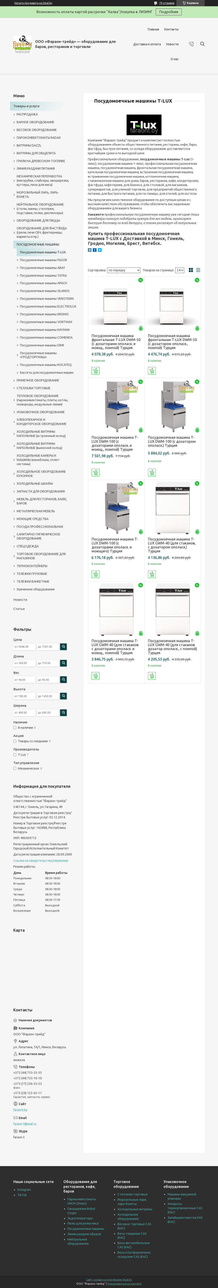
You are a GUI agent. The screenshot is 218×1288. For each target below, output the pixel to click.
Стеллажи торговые (132, 1194)
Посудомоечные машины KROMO (44, 314)
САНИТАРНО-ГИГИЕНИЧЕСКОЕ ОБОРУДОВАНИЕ (38, 536)
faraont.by (20, 1110)
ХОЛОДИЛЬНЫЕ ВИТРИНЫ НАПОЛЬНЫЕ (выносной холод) (39, 446)
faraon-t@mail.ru (24, 1124)
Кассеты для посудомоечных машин (46, 372)
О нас (175, 59)
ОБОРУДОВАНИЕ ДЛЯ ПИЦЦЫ (38, 220)
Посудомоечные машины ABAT (42, 268)
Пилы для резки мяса (83, 1223)
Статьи (19, 609)
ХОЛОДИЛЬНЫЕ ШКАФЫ (35, 483)
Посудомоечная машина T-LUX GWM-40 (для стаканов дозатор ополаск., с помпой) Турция (172, 647)
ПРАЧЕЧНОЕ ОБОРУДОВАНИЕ (38, 380)
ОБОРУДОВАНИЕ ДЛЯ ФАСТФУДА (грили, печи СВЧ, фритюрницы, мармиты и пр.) (42, 232)
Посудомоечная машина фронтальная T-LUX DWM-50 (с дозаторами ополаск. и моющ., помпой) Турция (116, 342)
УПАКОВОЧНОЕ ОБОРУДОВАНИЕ (41, 412)
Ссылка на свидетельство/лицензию (40, 860)
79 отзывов (166, 3)
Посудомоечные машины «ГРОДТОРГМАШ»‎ (38, 355)
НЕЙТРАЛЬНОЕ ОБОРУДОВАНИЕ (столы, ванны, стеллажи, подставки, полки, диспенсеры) (40, 209)
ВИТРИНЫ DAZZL (29, 145)
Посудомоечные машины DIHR (42, 345)
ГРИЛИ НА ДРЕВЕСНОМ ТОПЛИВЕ (41, 161)
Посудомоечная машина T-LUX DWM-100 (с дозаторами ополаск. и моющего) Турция (115, 545)
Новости (172, 44)
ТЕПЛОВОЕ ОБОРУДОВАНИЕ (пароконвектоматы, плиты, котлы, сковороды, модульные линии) (42, 400)
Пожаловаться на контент (124, 1283)
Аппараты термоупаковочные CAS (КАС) (185, 1208)
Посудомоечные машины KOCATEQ (46, 365)
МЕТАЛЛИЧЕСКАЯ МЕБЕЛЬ (36, 511)
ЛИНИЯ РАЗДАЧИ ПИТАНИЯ (36, 168)
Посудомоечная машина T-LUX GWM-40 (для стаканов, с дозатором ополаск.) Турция (172, 545)
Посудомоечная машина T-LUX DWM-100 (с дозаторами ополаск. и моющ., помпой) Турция (115, 443)
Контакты (171, 29)
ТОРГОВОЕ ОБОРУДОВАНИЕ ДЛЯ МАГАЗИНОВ (41, 556)
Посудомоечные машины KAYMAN (45, 329)
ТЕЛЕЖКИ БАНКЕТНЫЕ (33, 581)
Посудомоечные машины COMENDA (46, 337)
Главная (153, 29)
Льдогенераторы (80, 1218)
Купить (95, 371)
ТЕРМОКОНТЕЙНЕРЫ (32, 566)
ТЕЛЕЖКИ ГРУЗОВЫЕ (32, 574)
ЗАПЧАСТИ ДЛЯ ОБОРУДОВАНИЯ (41, 491)
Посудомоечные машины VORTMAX (46, 322)
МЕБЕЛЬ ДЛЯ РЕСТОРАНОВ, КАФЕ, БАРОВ (42, 501)
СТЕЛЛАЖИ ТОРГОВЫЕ (33, 388)
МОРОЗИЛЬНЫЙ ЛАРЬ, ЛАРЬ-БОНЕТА (38, 194)
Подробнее (168, 12)
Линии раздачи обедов (84, 1234)
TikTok (22, 1195)
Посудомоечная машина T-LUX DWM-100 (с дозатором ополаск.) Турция (172, 441)
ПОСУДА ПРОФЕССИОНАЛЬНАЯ (40, 526)
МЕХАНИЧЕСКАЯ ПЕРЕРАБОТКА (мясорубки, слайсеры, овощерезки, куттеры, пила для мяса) (43, 181)
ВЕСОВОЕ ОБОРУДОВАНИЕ (37, 130)
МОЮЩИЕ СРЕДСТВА (32, 519)
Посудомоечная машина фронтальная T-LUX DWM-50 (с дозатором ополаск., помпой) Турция (172, 342)
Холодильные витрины (134, 1209)
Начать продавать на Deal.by (33, 3)
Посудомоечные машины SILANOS (45, 291)
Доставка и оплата (147, 44)
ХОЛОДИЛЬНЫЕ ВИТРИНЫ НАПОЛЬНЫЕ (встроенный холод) (41, 434)
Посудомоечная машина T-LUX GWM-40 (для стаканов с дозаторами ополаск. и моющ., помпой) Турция (115, 647)
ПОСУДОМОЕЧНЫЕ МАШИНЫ (38, 244)
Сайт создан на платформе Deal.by (109, 1279)
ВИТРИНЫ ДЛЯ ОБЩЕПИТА (36, 153)
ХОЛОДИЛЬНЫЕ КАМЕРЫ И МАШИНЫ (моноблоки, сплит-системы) (38, 460)
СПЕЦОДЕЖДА (28, 546)
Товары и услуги (26, 106)
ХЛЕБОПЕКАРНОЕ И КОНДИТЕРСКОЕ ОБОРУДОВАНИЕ (42, 422)
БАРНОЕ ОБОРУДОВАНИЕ (35, 122)
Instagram (24, 1189)
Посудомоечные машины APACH (43, 283)
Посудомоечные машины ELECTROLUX (48, 306)
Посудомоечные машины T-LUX (43, 252)
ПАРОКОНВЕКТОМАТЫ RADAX (39, 137)
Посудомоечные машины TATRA (43, 275)
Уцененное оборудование (36, 589)
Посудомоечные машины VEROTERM (47, 298)
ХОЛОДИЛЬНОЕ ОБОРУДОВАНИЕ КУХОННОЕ (41, 474)
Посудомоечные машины (85, 1228)
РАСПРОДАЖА (27, 114)
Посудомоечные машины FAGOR (43, 260)
